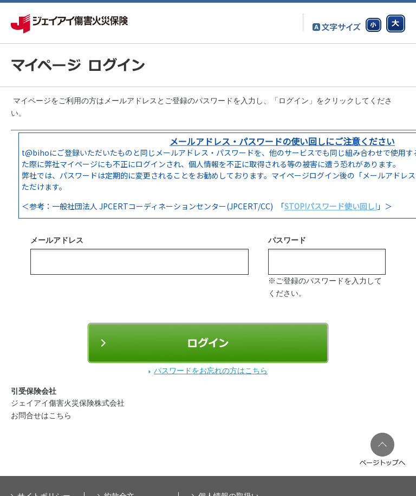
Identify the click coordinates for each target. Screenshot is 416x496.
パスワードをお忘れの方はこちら (211, 370)
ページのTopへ (382, 449)
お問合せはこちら (41, 415)
